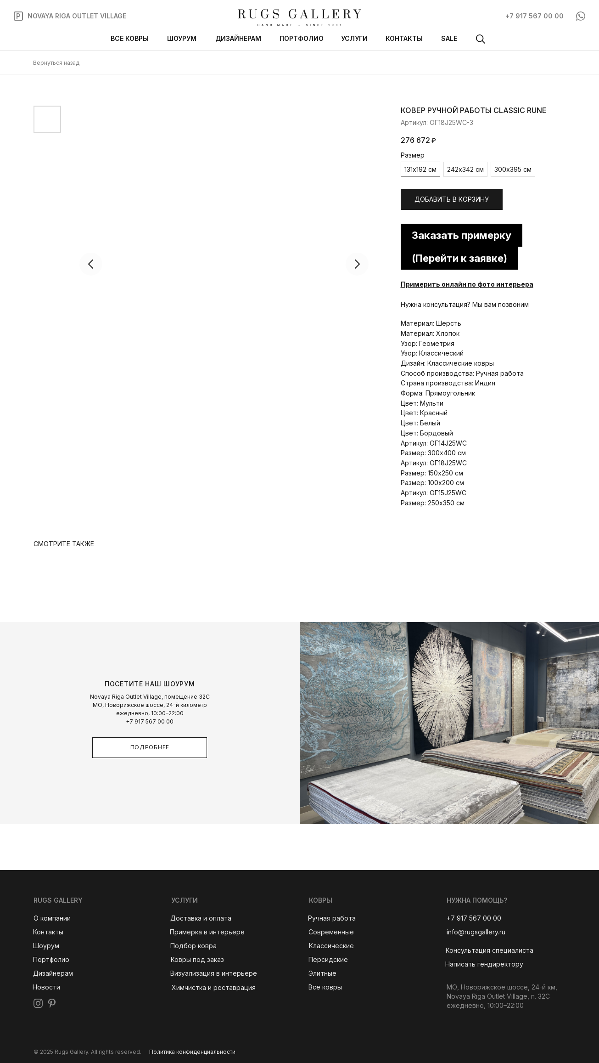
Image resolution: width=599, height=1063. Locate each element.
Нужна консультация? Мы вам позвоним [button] (465, 304)
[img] (299, 17)
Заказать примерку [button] (461, 235)
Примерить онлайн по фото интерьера (467, 284)
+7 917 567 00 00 (150, 721)
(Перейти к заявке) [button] (459, 258)
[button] (489, 950)
